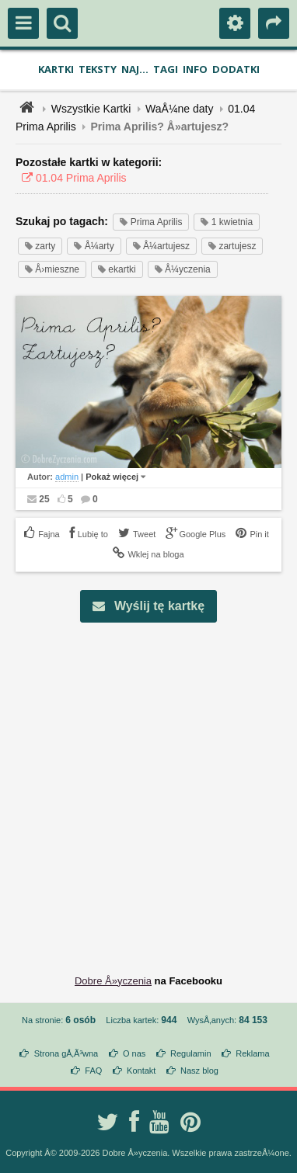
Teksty (98, 69)
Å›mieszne (52, 269)
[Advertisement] (148, 786)
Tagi (165, 69)
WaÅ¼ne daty (179, 108)
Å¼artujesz (161, 246)
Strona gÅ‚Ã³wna (66, 1053)
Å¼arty (94, 246)
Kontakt (141, 1070)
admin (67, 476)
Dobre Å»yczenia (113, 981)
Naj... (134, 69)
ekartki (117, 269)
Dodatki (236, 69)
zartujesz (232, 246)
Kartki (56, 69)
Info (195, 69)
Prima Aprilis (151, 222)
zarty (40, 246)
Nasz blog (199, 1070)
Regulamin (190, 1053)
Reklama (252, 1053)
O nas (134, 1053)
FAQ (93, 1070)
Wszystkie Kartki (91, 108)
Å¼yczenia (183, 269)
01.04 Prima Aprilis (71, 178)
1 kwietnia (227, 222)
